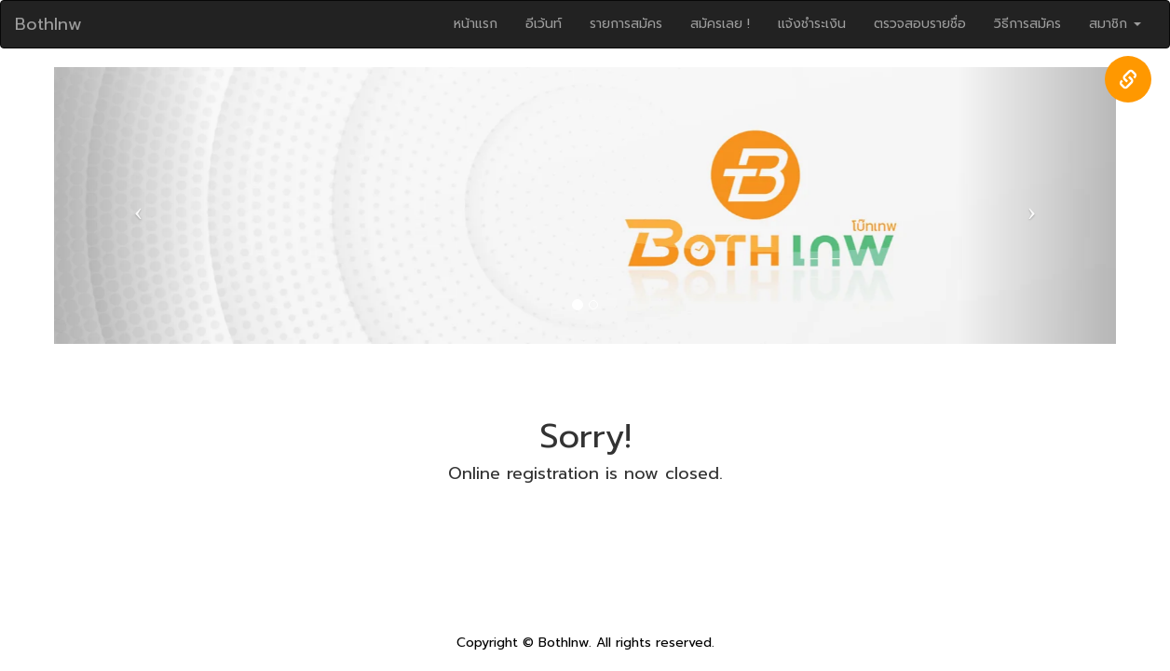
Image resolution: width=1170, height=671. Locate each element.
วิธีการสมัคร (1027, 24)
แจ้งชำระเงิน (812, 24)
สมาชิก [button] (1115, 24)
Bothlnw (48, 24)
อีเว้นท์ (543, 24)
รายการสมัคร (626, 24)
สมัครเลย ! (720, 24)
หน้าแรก (475, 24)
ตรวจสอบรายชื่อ (920, 24)
